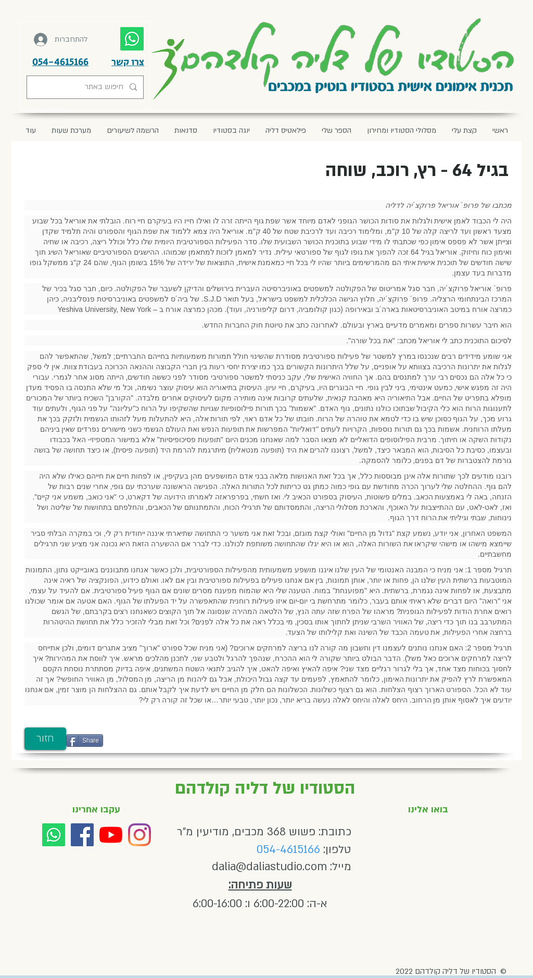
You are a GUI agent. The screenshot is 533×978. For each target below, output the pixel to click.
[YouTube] (110, 834)
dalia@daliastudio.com (269, 866)
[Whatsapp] (53, 834)
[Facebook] (82, 834)
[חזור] (45, 739)
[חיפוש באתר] (86, 87)
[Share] (84, 740)
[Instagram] (139, 834)
